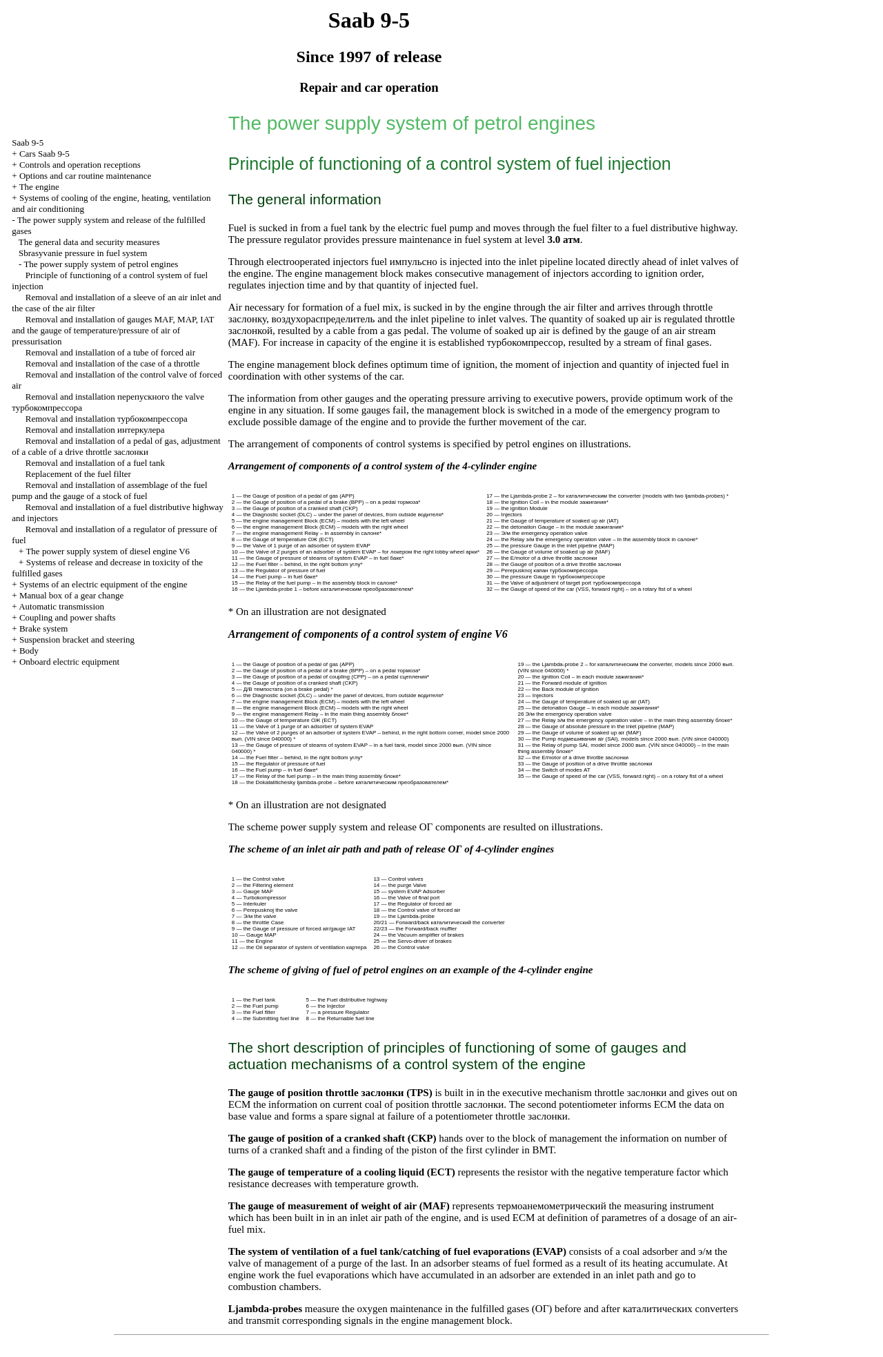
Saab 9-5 (27, 142)
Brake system (43, 628)
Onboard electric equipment (69, 661)
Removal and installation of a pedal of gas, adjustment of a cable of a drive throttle (116, 446)
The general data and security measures (89, 242)
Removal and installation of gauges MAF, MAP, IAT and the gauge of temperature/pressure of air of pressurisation (113, 330)
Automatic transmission (61, 606)
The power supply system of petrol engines (100, 264)
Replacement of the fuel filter (78, 474)
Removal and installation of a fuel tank (95, 463)
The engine (39, 187)
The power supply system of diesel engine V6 (108, 551)
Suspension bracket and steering (77, 639)
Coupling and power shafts (67, 617)
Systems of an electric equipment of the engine (103, 584)
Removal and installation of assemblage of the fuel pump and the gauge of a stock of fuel (109, 490)
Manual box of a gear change (71, 595)
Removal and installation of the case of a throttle (113, 363)
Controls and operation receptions (80, 164)
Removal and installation (107, 418)
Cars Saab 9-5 (44, 153)
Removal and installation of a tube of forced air (110, 352)
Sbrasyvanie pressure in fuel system (83, 253)
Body (29, 650)
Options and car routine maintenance (85, 175)
